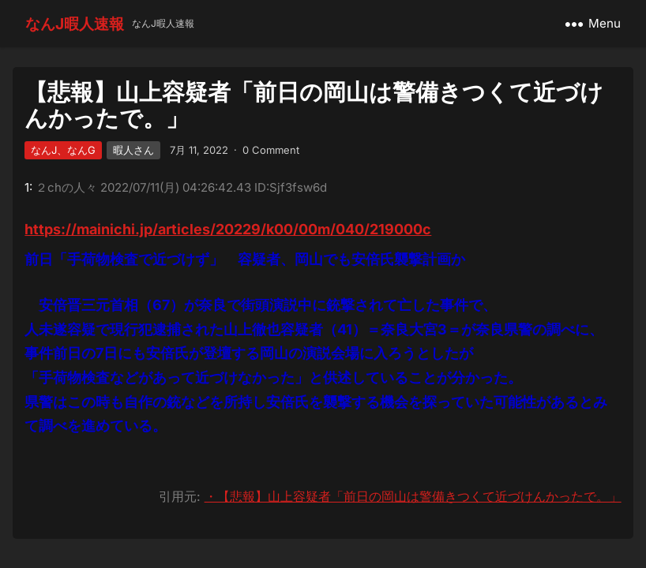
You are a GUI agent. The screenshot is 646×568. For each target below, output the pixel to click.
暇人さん (133, 150)
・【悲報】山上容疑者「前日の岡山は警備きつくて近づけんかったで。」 (413, 496)
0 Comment (270, 150)
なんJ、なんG (63, 150)
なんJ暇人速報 (74, 23)
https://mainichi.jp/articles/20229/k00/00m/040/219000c (227, 229)
